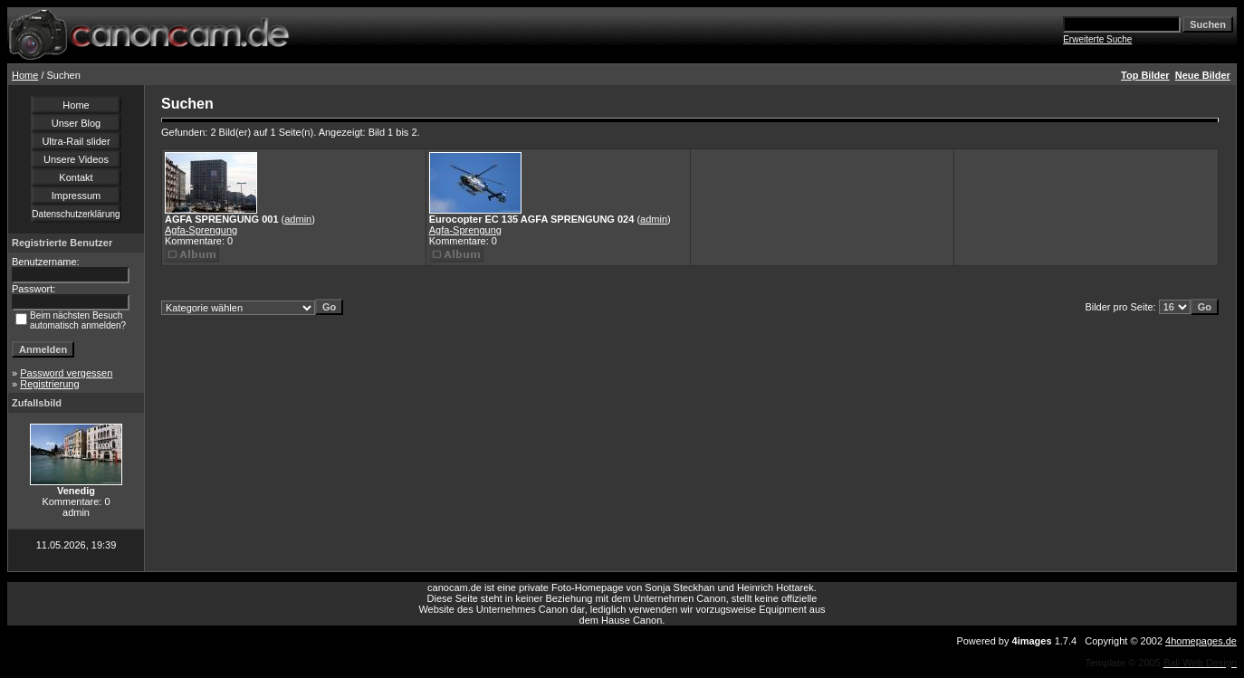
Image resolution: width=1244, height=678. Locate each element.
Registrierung (49, 383)
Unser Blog (76, 123)
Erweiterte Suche (1097, 39)
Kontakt (75, 177)
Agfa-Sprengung (201, 229)
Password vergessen (66, 373)
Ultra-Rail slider (76, 141)
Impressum (76, 195)
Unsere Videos (76, 159)
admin (297, 219)
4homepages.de (1201, 640)
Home (25, 75)
